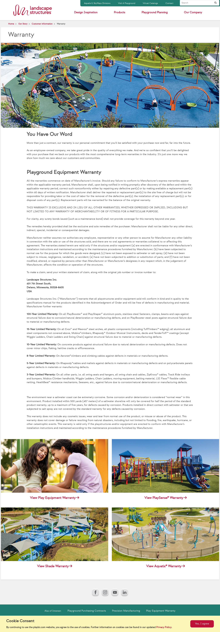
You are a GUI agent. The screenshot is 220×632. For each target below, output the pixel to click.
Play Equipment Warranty (160, 610)
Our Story (22, 24)
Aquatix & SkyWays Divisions (97, 3)
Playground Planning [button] (155, 12)
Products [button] (119, 12)
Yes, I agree (202, 623)
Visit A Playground (126, 3)
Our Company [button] (193, 12)
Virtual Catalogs (150, 3)
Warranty (61, 24)
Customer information (42, 24)
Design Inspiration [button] (85, 12)
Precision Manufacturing (126, 610)
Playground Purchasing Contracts (86, 610)
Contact (169, 3)
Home (11, 24)
